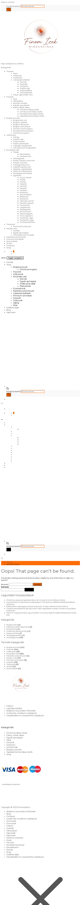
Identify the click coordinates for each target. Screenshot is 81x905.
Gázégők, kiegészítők (22, 146)
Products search (13, 6)
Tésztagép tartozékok (22, 173)
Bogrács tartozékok (21, 126)
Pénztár (10, 842)
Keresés (5, 587)
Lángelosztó (25, 207)
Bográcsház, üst (20, 120)
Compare (10, 245)
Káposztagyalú (26, 214)
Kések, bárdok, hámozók (24, 160)
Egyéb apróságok (21, 233)
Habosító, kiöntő (27, 201)
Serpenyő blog (12, 633)
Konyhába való (12, 150)
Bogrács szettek (20, 122)
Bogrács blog (12, 625)
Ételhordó (24, 197)
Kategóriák (6, 67)
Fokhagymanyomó (21, 165)
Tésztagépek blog (14, 635)
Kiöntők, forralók (20, 103)
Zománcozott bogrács (23, 129)
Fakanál (23, 184)
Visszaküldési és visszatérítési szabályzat (25, 715)
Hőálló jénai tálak (27, 284)
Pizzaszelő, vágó (27, 220)
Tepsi (15, 73)
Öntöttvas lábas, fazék (29, 109)
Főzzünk (10, 97)
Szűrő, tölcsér (26, 177)
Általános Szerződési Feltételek (20, 711)
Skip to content (8, 2)
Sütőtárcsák (18, 139)
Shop (8, 248)
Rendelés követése (15, 845)
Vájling (16, 303)
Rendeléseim (12, 847)
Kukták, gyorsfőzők (21, 105)
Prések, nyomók (20, 163)
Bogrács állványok (21, 124)
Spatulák (23, 84)
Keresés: (5, 584)
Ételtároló (24, 199)
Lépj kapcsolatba (14, 708)
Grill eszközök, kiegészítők (24, 148)
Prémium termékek (15, 239)
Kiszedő (23, 188)
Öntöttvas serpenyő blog (17, 631)
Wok (15, 99)
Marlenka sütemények (16, 237)
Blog (8, 310)
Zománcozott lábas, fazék (31, 112)
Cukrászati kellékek (21, 80)
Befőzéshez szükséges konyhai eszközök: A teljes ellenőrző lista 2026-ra (37, 606)
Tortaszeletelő (26, 92)
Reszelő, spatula (27, 203)
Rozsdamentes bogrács (23, 131)
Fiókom (9, 706)
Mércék (23, 82)
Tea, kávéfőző (25, 194)
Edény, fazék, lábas (21, 107)
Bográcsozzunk (13, 118)
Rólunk (9, 850)
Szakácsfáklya (26, 90)
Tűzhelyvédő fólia (27, 222)
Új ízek (9, 243)
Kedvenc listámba (14, 838)
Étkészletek (25, 154)
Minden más (11, 228)
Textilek (16, 231)
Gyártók (10, 828)
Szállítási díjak (12, 307)
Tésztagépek (18, 158)
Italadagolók (25, 209)
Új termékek (11, 241)
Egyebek (17, 175)
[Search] (8, 9)
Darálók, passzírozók (22, 167)
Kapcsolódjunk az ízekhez (12, 64)
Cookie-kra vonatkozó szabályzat (21, 713)
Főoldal (9, 262)
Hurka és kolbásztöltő (22, 171)
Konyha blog (11, 629)
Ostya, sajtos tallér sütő (23, 95)
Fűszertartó (25, 205)
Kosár (9, 840)
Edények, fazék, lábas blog (17, 627)
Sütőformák (25, 88)
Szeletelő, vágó (26, 218)
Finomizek (11, 821)
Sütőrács (23, 190)
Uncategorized (13, 637)
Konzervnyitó (25, 211)
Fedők (22, 180)
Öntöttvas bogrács (21, 133)
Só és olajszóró (26, 216)
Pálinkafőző (18, 101)
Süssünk (9, 71)
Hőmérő (23, 186)
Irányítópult (11, 830)
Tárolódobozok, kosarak (23, 235)
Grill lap (16, 137)
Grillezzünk (11, 135)
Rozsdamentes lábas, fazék (31, 114)
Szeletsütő (17, 78)
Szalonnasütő (19, 141)
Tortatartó (24, 86)
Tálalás (16, 152)
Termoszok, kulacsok (22, 226)
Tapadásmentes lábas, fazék (32, 116)
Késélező (24, 192)
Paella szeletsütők (21, 143)
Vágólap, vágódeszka (22, 169)
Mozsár (23, 182)
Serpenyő (17, 75)
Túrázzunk (10, 224)
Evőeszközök (25, 156)
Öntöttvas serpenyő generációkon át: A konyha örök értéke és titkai (35, 600)
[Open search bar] (7, 389)
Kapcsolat (10, 312)
